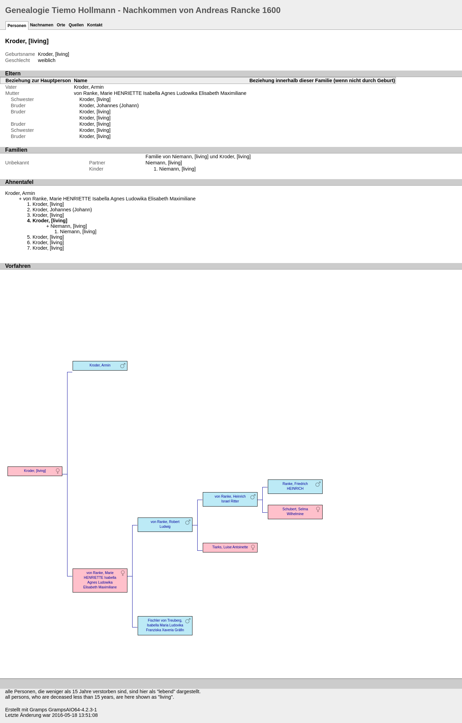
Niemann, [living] (177, 169)
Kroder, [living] (95, 99)
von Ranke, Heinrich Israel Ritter (230, 499)
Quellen (76, 25)
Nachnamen (41, 25)
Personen (17, 25)
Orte (61, 25)
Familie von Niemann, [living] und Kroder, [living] (198, 156)
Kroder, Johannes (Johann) (109, 105)
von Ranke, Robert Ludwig (165, 524)
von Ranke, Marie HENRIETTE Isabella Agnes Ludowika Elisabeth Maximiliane (160, 93)
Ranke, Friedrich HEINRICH (295, 486)
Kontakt (94, 25)
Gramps (38, 709)
